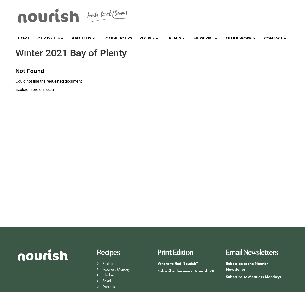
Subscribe (205, 38)
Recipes (149, 38)
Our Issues (50, 38)
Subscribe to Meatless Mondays (253, 276)
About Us (83, 38)
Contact (275, 38)
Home (24, 38)
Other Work (240, 38)
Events (175, 38)
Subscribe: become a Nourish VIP (186, 270)
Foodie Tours (117, 38)
